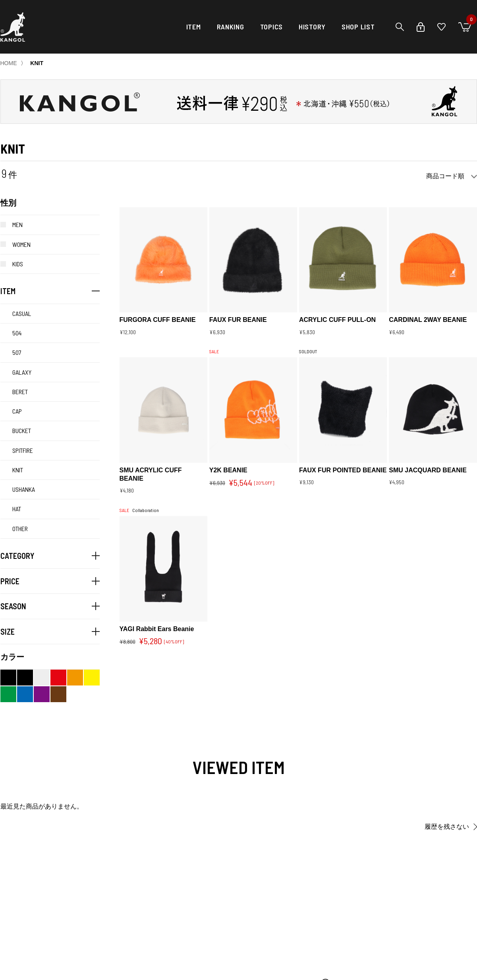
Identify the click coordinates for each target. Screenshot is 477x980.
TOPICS (271, 26)
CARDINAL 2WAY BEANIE (428, 319)
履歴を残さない (447, 826)
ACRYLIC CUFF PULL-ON (337, 319)
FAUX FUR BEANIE (238, 319)
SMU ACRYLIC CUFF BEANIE (151, 474)
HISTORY (312, 26)
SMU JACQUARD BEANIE (428, 470)
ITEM (193, 26)
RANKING (230, 26)
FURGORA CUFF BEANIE (158, 319)
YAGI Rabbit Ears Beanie (157, 629)
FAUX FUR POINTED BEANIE (342, 470)
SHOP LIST (358, 26)
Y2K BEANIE (228, 470)
